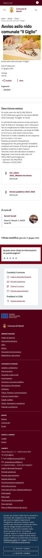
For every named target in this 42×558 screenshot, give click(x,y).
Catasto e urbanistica (9, 367)
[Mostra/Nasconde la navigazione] (4, 9)
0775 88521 (9, 455)
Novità (10, 18)
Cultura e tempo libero (9, 396)
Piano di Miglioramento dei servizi (14, 507)
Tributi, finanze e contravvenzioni (14, 392)
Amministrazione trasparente (12, 482)
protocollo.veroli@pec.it (14, 462)
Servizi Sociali (10, 215)
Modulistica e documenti (10, 355)
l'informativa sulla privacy (20, 542)
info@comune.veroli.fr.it (16, 458)
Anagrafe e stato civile (9, 374)
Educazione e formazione (10, 385)
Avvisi (17, 18)
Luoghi (3, 438)
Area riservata (6, 504)
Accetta (21, 553)
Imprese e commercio (9, 407)
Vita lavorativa (6, 371)
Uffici (3, 344)
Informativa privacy (8, 486)
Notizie (4, 419)
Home (3, 18)
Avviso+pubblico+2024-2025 (22, 191)
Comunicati (5, 422)
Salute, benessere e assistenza (13, 403)
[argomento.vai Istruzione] (7, 89)
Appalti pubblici (7, 399)
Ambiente (5, 389)
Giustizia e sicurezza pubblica (12, 382)
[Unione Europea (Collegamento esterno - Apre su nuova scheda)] (21, 316)
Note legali (5, 496)
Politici (3, 348)
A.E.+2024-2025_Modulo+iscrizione (21, 174)
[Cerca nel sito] (36, 10)
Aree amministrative (9, 341)
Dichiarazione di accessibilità (12, 500)
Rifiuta (21, 549)
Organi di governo (8, 337)
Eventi (3, 442)
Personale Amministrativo (11, 352)
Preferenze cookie (10, 540)
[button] (7, 3)
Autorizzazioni (6, 378)
